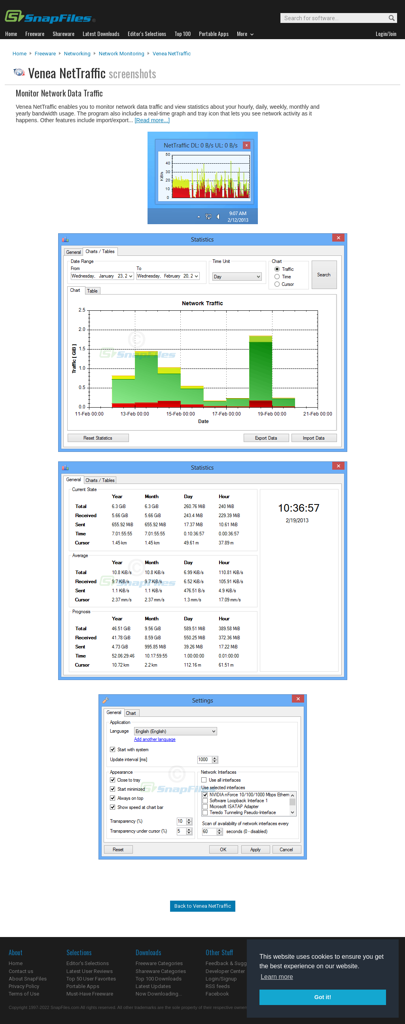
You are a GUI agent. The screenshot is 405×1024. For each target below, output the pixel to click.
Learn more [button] (277, 976)
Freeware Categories (159, 963)
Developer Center (225, 971)
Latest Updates (153, 986)
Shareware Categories (161, 971)
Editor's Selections (87, 963)
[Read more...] (152, 120)
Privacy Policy (24, 986)
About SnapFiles (28, 979)
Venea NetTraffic (172, 54)
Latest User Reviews (89, 971)
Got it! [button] (322, 997)
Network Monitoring (121, 54)
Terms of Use (24, 994)
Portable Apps (82, 986)
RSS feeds (218, 986)
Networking (77, 54)
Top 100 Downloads (159, 979)
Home (19, 54)
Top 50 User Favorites (91, 979)
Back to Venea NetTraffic (202, 906)
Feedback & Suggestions (235, 963)
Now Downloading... (159, 994)
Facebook (217, 994)
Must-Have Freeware (89, 994)
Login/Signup (221, 979)
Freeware (45, 54)
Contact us (21, 971)
